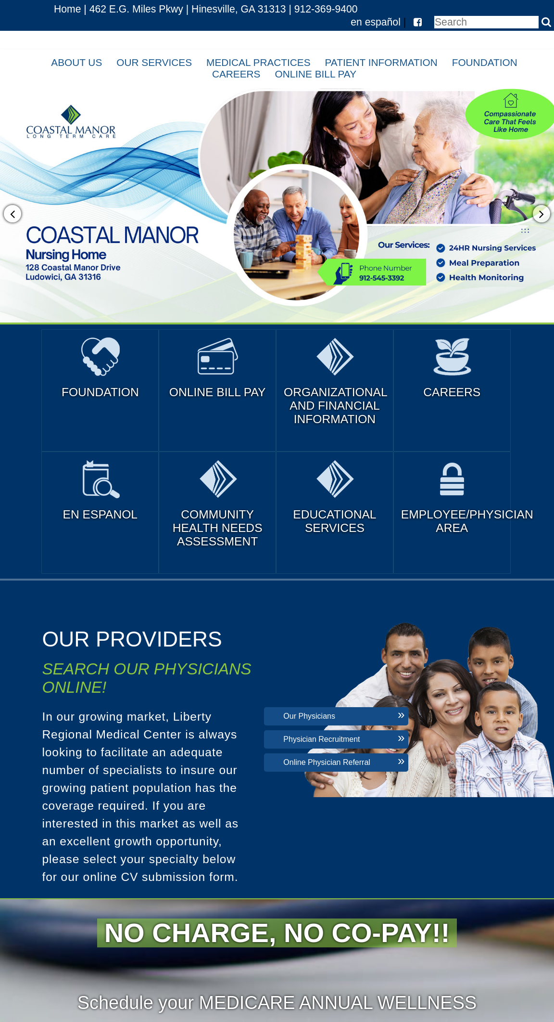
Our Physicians (309, 716)
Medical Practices (258, 62)
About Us (76, 62)
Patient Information (381, 62)
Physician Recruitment (321, 739)
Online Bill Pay (316, 73)
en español (376, 21)
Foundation (484, 62)
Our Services (154, 62)
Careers (236, 73)
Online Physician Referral (326, 762)
